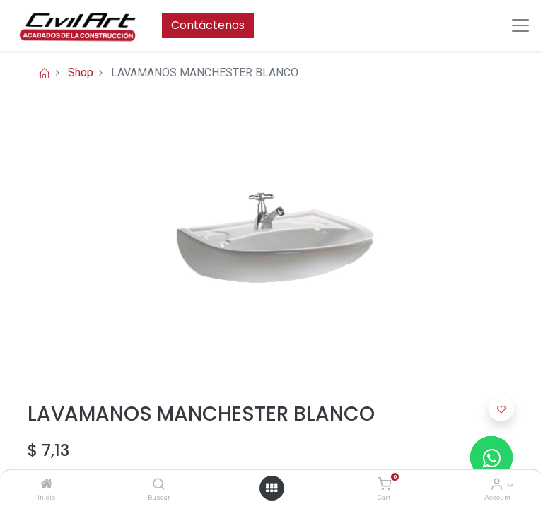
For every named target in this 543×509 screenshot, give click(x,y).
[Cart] (384, 484)
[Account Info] (496, 484)
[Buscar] (158, 484)
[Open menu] (271, 487)
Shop (80, 72)
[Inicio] (46, 484)
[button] (501, 408)
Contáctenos (208, 25)
